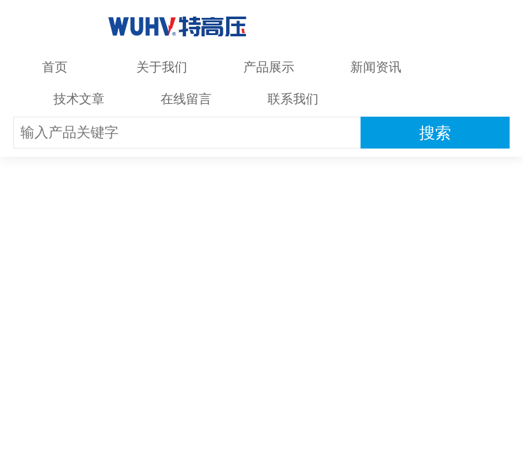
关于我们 (161, 67)
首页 (55, 67)
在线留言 (186, 99)
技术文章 (79, 99)
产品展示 (268, 67)
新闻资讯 (375, 67)
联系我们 (293, 99)
